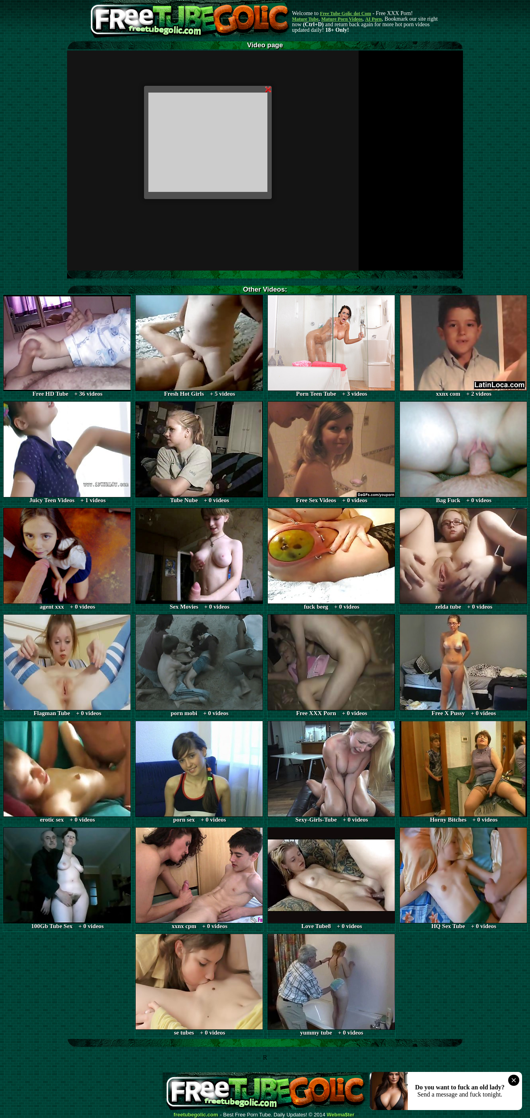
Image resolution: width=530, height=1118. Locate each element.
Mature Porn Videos (342, 19)
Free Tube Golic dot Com (345, 13)
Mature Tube (305, 19)
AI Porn (373, 19)
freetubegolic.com (196, 1115)
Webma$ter (341, 1115)
